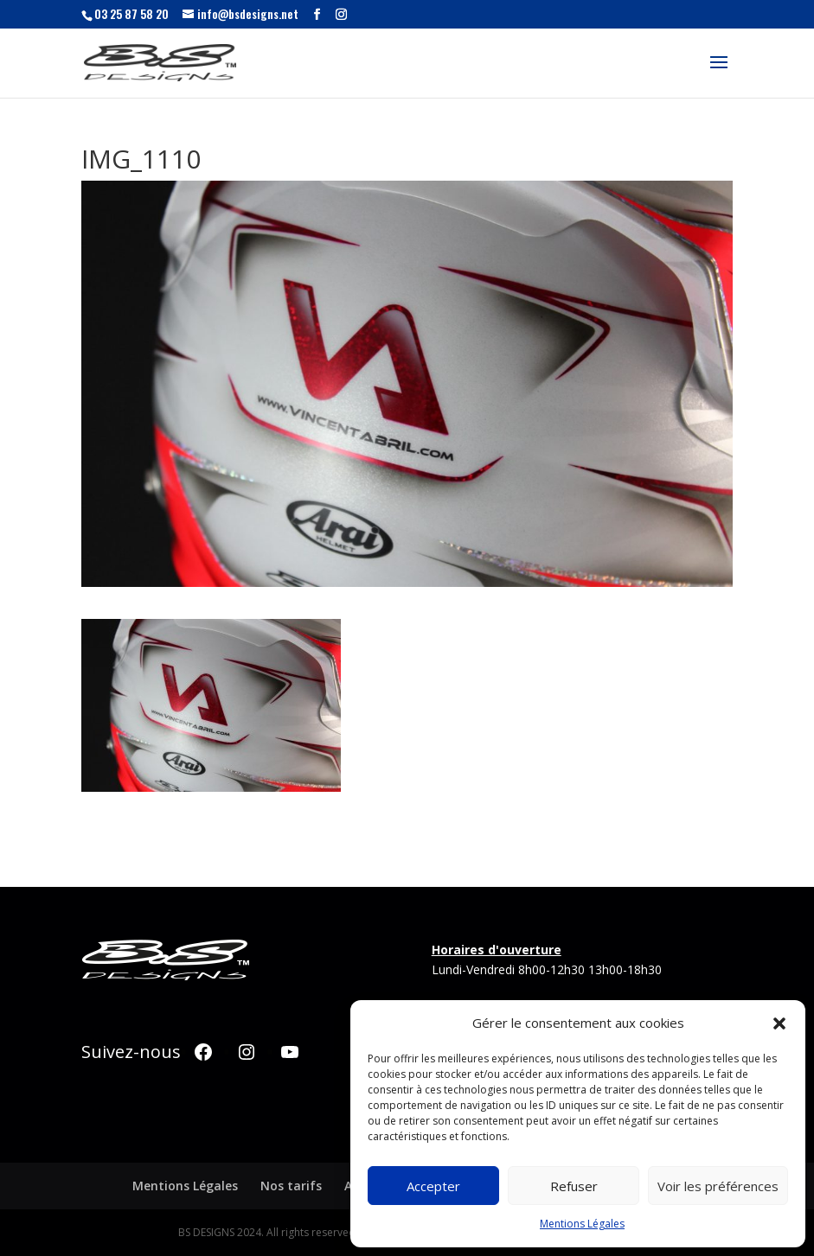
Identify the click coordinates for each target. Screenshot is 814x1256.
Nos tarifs (291, 1185)
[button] (779, 1023)
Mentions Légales (582, 1223)
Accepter (433, 1186)
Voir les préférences (718, 1186)
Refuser (574, 1186)
